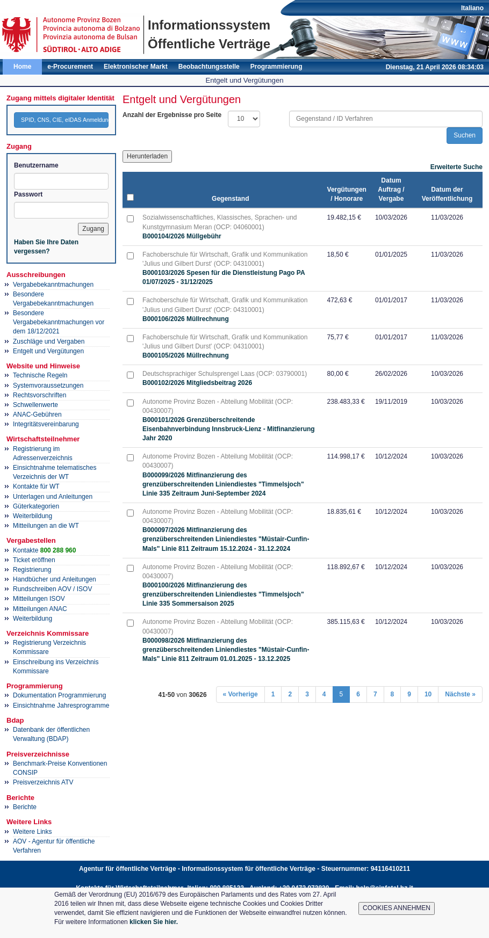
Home (22, 66)
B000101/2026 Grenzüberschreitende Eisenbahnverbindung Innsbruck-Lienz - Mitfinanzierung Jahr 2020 (228, 429)
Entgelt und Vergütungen (48, 351)
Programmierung (276, 66)
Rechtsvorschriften (39, 395)
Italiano (472, 8)
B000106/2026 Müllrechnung (185, 319)
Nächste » (460, 694)
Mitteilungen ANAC (40, 609)
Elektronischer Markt (136, 66)
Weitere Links (32, 831)
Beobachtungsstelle (209, 66)
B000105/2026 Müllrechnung (185, 355)
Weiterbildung (32, 516)
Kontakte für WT (36, 486)
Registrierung (32, 569)
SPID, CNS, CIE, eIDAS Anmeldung (65, 120)
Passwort (28, 194)
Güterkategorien (36, 506)
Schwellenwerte (35, 405)
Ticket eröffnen (34, 560)
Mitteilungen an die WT (46, 525)
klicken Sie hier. (154, 922)
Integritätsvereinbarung (46, 424)
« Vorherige (240, 694)
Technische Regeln (40, 375)
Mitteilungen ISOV (39, 598)
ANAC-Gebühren (37, 414)
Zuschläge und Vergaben (48, 341)
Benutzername (36, 165)
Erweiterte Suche (456, 167)
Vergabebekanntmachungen (53, 284)
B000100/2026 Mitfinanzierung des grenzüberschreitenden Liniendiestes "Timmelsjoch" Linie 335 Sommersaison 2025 (223, 594)
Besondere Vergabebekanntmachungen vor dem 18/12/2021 (58, 322)
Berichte (25, 807)
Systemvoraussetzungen (48, 385)
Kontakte (44, 550)
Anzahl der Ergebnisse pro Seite (172, 115)
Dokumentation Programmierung (59, 695)
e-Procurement (70, 66)
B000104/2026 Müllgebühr (181, 236)
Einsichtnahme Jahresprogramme (61, 705)
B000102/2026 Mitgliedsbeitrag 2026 (197, 383)
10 (428, 694)
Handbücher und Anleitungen (54, 579)
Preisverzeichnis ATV (43, 782)
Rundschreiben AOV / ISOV (52, 589)
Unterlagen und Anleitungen (52, 496)
